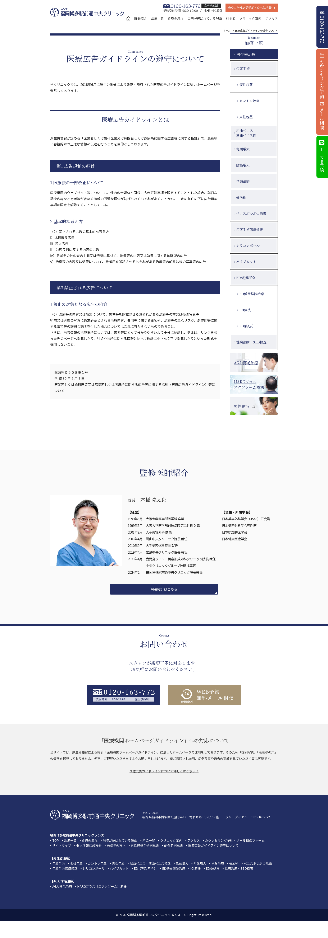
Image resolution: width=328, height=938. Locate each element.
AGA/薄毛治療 (246, 362)
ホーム (227, 30)
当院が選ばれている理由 (204, 18)
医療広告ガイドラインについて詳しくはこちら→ (164, 771)
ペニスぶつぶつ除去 (251, 213)
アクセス (271, 18)
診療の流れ (175, 18)
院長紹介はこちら (164, 589)
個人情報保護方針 (88, 845)
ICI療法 (245, 310)
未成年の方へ (116, 845)
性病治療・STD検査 (251, 342)
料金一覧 (148, 840)
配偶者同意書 (173, 845)
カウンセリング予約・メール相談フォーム (235, 840)
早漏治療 (243, 181)
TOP (55, 840)
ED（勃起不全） (145, 868)
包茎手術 (243, 68)
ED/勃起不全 (245, 277)
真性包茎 (246, 116)
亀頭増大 (243, 149)
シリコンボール (248, 245)
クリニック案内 (250, 18)
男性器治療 (246, 54)
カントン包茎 (249, 100)
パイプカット (246, 261)
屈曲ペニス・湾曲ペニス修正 (150, 863)
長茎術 (241, 197)
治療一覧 (157, 18)
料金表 (230, 18)
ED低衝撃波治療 (251, 293)
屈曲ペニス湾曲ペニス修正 (248, 133)
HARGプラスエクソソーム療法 (249, 384)
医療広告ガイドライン (188, 384)
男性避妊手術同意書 (145, 845)
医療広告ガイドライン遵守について (213, 845)
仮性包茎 (246, 84)
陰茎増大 (243, 165)
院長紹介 (140, 18)
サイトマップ (61, 845)
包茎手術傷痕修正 (249, 229)
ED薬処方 (246, 326)
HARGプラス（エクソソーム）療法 (102, 886)
